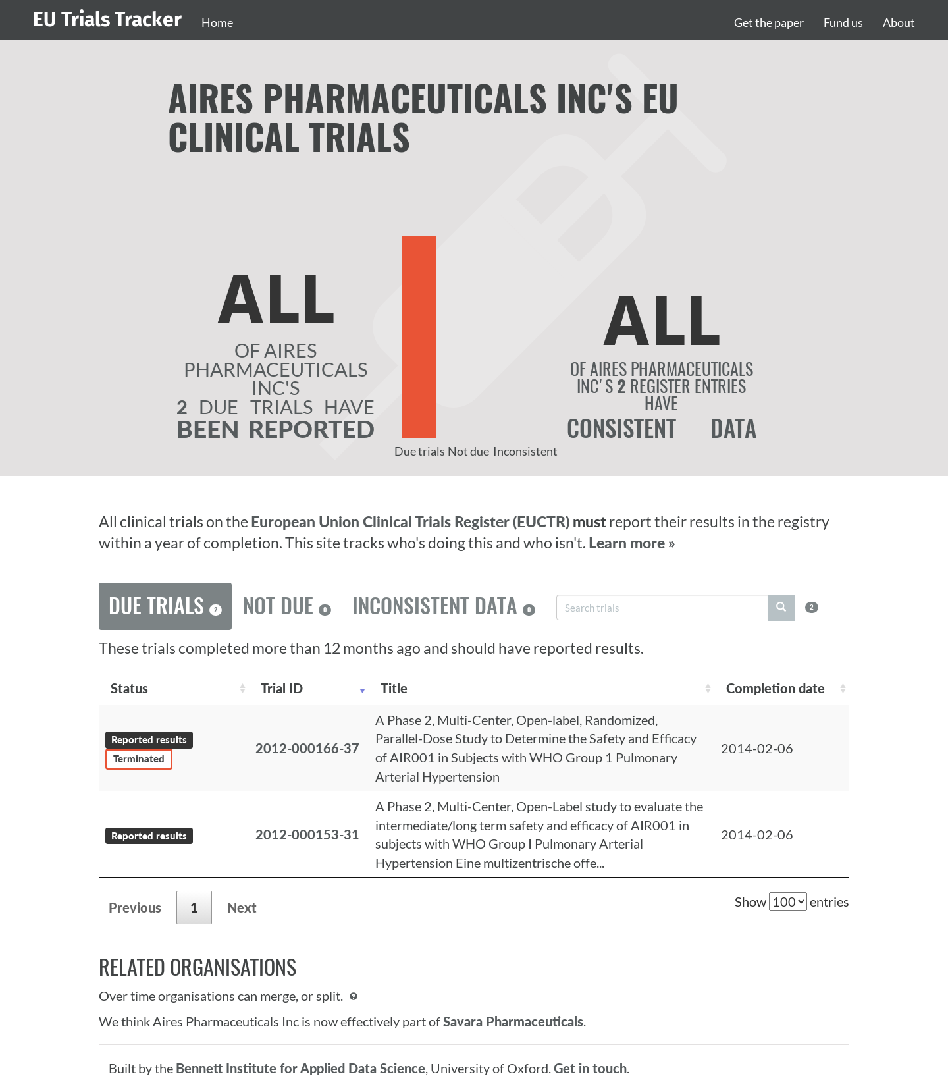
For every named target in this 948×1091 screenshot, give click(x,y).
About (899, 22)
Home (217, 22)
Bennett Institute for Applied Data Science (300, 1068)
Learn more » (632, 543)
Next (242, 907)
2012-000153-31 (307, 834)
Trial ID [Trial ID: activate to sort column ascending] (282, 688)
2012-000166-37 (307, 748)
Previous (135, 907)
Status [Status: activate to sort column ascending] (129, 688)
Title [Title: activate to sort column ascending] (394, 688)
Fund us (843, 22)
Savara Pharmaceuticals (513, 1021)
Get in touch (590, 1068)
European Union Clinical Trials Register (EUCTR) (412, 522)
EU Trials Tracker (107, 20)
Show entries (792, 901)
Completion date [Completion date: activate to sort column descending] (775, 688)
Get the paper (769, 22)
